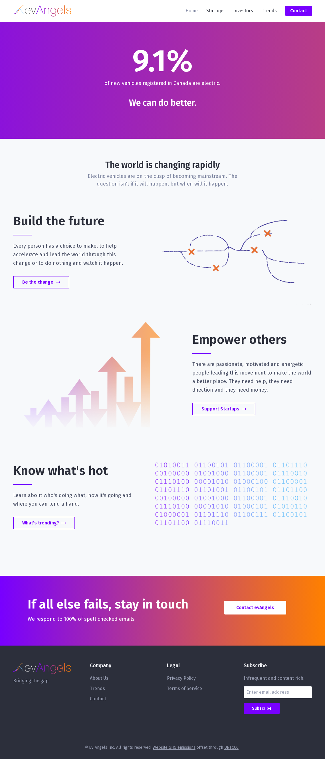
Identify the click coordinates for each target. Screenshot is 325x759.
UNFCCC (231, 747)
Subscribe (262, 708)
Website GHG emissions (174, 747)
